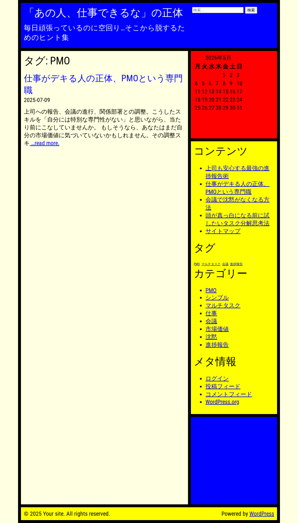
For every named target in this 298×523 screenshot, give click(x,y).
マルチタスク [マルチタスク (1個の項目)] (211, 264)
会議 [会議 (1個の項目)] (225, 264)
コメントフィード (228, 394)
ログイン (217, 378)
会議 (211, 321)
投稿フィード (222, 386)
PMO (211, 290)
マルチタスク (222, 305)
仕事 (211, 313)
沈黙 (211, 336)
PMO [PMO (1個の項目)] (197, 264)
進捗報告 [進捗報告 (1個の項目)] (236, 264)
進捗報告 (217, 344)
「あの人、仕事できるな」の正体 (103, 13)
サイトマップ (222, 231)
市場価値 (217, 328)
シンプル (217, 297)
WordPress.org (222, 401)
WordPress (261, 513)
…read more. (44, 143)
